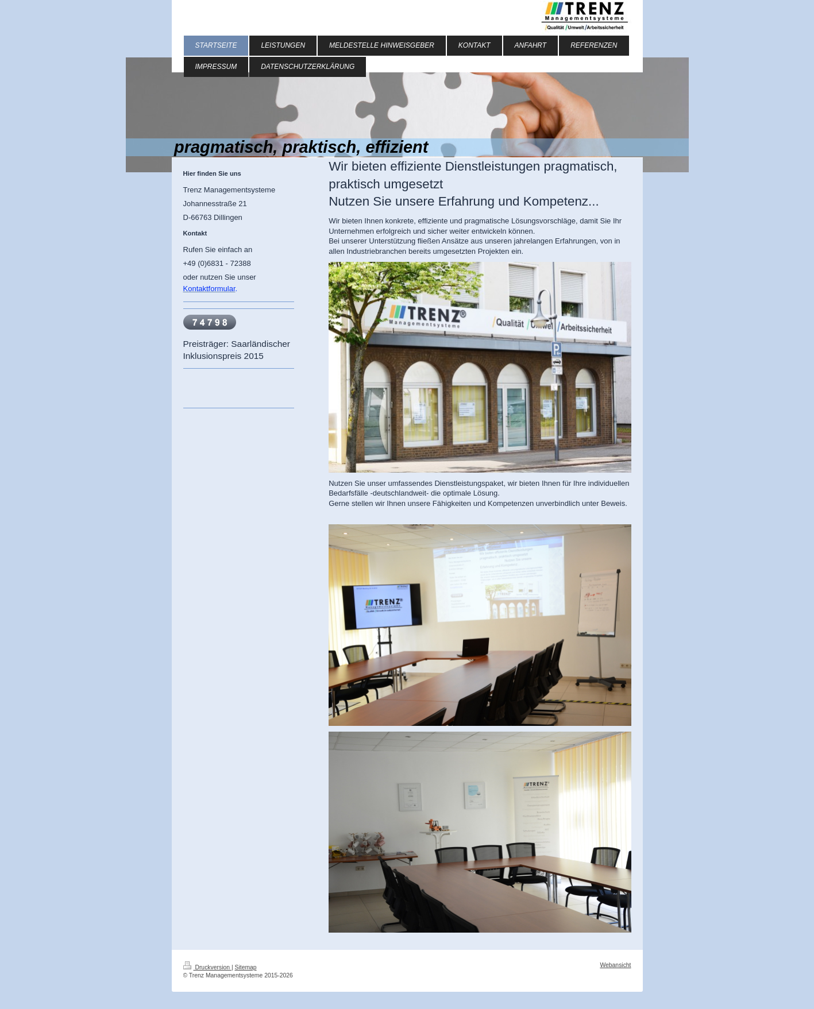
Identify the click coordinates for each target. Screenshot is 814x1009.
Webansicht (615, 965)
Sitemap (246, 967)
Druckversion (207, 967)
